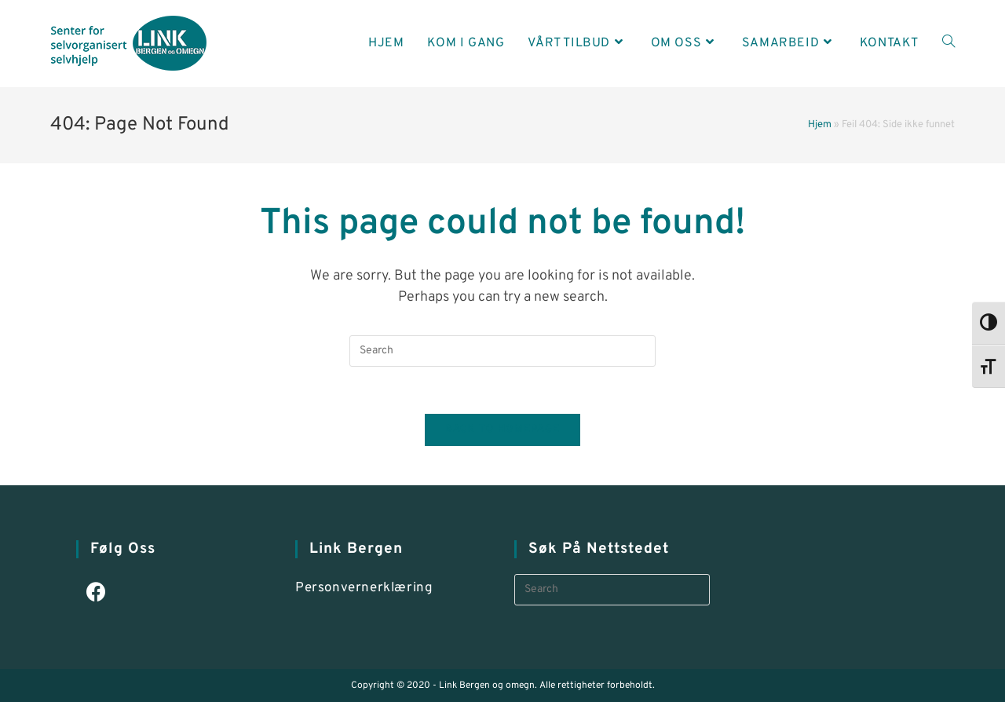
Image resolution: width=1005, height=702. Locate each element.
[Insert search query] (502, 351)
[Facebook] (96, 594)
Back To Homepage (503, 429)
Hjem (819, 125)
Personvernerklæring (364, 588)
